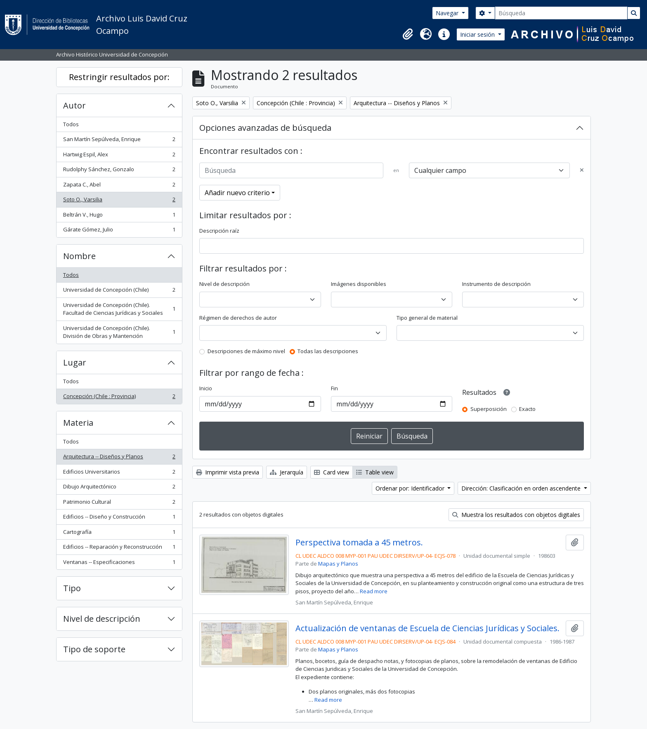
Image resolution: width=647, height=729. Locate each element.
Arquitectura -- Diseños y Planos (119, 458)
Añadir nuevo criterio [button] (237, 192)
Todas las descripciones (328, 351)
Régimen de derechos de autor (238, 317)
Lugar (74, 362)
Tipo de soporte (94, 649)
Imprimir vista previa (227, 472)
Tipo (72, 588)
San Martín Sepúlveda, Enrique (119, 140)
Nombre (79, 256)
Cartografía (119, 533)
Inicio (205, 388)
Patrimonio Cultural (119, 503)
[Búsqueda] (561, 13)
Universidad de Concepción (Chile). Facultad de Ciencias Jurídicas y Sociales (119, 309)
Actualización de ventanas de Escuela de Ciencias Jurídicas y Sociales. (427, 628)
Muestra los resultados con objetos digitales (516, 515)
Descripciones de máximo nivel (246, 351)
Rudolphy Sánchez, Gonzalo (119, 171)
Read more (373, 591)
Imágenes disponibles (358, 284)
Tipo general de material (427, 317)
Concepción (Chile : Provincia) (119, 397)
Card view (331, 472)
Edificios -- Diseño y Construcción (119, 518)
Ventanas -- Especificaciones (119, 563)
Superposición (488, 409)
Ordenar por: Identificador (410, 488)
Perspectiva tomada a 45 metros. (359, 542)
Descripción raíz (219, 230)
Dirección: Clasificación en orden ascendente (521, 488)
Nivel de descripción (101, 618)
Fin (334, 388)
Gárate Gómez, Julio (119, 231)
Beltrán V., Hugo (119, 216)
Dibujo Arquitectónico (119, 488)
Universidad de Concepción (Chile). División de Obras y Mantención (119, 332)
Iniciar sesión (478, 34)
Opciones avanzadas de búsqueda (265, 127)
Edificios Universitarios (119, 473)
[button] (408, 34)
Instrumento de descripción (496, 284)
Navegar (448, 13)
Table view (375, 472)
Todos (71, 124)
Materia (78, 422)
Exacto (527, 409)
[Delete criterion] (582, 170)
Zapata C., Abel (119, 186)
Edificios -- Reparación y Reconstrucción (119, 548)
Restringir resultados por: (119, 77)
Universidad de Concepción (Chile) (119, 291)
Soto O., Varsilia (119, 201)
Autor (74, 105)
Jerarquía (286, 472)
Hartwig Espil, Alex (119, 156)
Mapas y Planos (338, 563)
